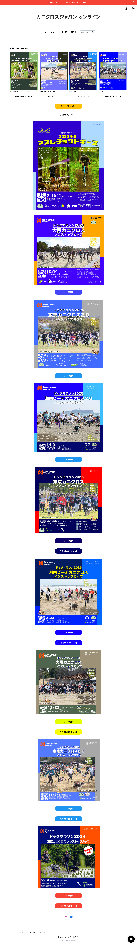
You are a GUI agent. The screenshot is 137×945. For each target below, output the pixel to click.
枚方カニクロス (83, 96)
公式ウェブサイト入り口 (69, 106)
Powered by (68, 941)
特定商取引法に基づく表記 (38, 932)
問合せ (73, 32)
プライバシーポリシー (19, 932)
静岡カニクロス (54, 96)
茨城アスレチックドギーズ (24, 96)
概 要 (64, 32)
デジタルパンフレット (68, 551)
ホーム (44, 32)
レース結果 (68, 292)
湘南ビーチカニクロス (113, 96)
